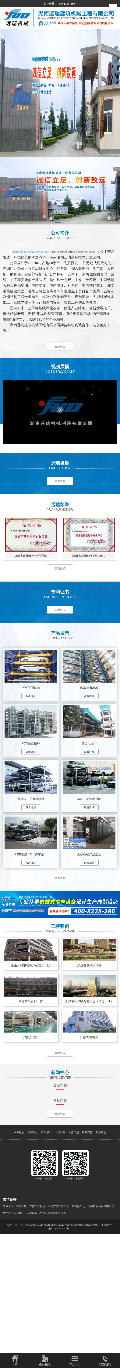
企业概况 (19, 1252)
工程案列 (60, 1252)
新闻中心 (32, 1252)
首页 (15, 1360)
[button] (57, 222)
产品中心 (75, 1360)
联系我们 (101, 1252)
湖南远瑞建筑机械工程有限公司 (87, 1345)
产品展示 (46, 1252)
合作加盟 (73, 1252)
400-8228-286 (66, 3)
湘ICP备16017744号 (58, 1349)
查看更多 (60, 347)
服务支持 (87, 1252)
